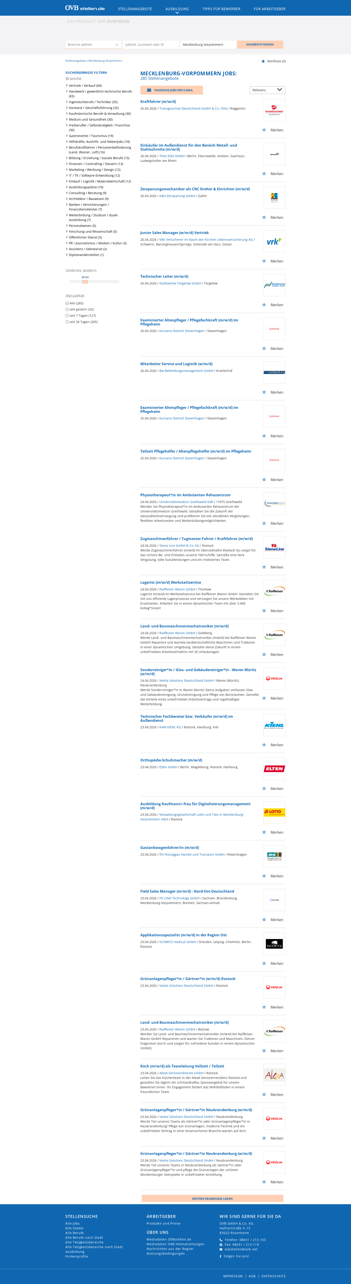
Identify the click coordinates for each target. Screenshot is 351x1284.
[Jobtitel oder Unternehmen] (151, 45)
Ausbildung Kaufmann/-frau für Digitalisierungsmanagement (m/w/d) (195, 805)
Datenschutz (273, 1276)
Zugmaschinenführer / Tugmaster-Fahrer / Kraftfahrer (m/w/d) (196, 538)
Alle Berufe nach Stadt (84, 1237)
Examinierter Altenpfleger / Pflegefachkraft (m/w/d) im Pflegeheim (189, 322)
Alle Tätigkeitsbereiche (84, 1242)
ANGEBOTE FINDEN (260, 44)
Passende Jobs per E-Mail (173, 90)
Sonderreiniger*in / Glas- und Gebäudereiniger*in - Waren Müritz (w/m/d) (198, 671)
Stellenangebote (135, 9)
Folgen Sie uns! (236, 1256)
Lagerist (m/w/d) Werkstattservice (170, 582)
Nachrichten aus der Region (170, 1249)
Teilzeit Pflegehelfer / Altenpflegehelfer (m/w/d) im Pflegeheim (195, 451)
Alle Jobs (72, 1223)
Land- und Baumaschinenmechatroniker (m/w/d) (184, 626)
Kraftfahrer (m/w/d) (158, 101)
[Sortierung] (263, 90)
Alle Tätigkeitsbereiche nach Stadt (94, 1247)
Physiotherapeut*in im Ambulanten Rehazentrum (185, 494)
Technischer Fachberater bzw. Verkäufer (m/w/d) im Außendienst (186, 718)
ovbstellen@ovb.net (241, 1249)
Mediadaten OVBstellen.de (169, 1239)
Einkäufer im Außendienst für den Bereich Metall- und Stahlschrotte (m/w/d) (188, 147)
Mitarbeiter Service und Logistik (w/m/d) (176, 363)
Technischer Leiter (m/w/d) (164, 276)
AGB (252, 1276)
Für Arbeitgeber (270, 9)
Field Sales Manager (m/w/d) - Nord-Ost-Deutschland (187, 891)
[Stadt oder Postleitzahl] (208, 45)
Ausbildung (74, 1251)
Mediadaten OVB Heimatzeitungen (175, 1244)
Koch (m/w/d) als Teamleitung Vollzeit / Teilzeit (182, 1066)
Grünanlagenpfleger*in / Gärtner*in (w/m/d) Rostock (187, 978)
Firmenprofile (76, 1256)
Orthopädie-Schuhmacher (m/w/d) (171, 760)
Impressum (233, 1276)
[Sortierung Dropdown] (280, 90)
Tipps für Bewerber (221, 9)
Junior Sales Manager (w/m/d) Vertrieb (174, 232)
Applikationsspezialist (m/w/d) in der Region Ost (183, 935)
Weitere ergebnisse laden (212, 1199)
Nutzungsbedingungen (166, 1253)
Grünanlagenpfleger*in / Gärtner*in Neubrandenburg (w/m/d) (196, 1109)
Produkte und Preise (164, 1223)
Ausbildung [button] (177, 9)
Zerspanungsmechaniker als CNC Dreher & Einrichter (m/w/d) (195, 189)
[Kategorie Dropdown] (117, 45)
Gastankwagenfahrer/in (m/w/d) (169, 847)
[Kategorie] (89, 45)
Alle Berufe (74, 1233)
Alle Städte (74, 1228)
